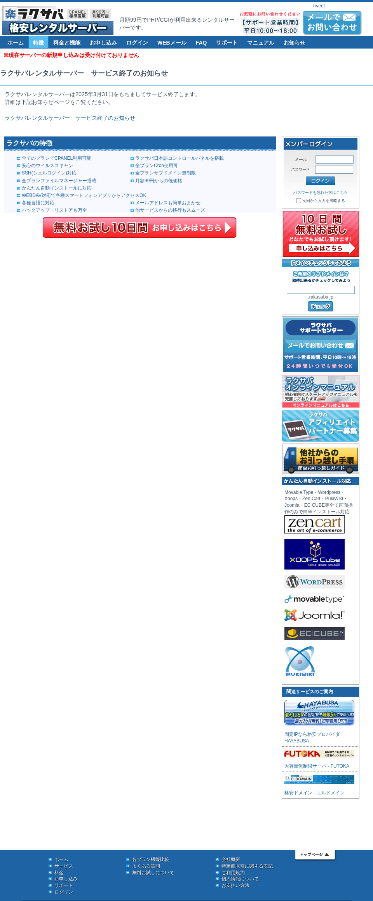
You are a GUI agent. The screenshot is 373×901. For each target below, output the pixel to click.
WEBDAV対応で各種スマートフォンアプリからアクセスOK (84, 195)
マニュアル (260, 43)
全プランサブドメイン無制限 (165, 173)
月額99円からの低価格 (158, 180)
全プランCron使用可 (156, 165)
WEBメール (171, 43)
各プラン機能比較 (150, 859)
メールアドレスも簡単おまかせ (167, 202)
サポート (227, 43)
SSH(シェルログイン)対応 (49, 173)
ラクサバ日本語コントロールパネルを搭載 (179, 158)
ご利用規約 (233, 872)
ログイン (137, 43)
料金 (59, 872)
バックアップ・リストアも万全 (54, 210)
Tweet (318, 6)
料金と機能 (66, 43)
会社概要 (230, 859)
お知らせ (294, 43)
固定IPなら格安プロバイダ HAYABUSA (319, 734)
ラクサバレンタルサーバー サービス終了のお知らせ (70, 118)
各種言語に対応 (38, 202)
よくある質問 (146, 866)
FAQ (201, 43)
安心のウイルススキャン (47, 165)
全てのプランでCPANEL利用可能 (56, 158)
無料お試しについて (153, 872)
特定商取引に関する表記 (247, 866)
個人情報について (240, 879)
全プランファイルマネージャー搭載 (59, 180)
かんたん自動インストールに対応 (57, 188)
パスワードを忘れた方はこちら (320, 192)
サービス (63, 866)
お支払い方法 (235, 885)
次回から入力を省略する (323, 200)
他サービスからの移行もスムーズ (170, 210)
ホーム (15, 43)
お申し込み (103, 43)
